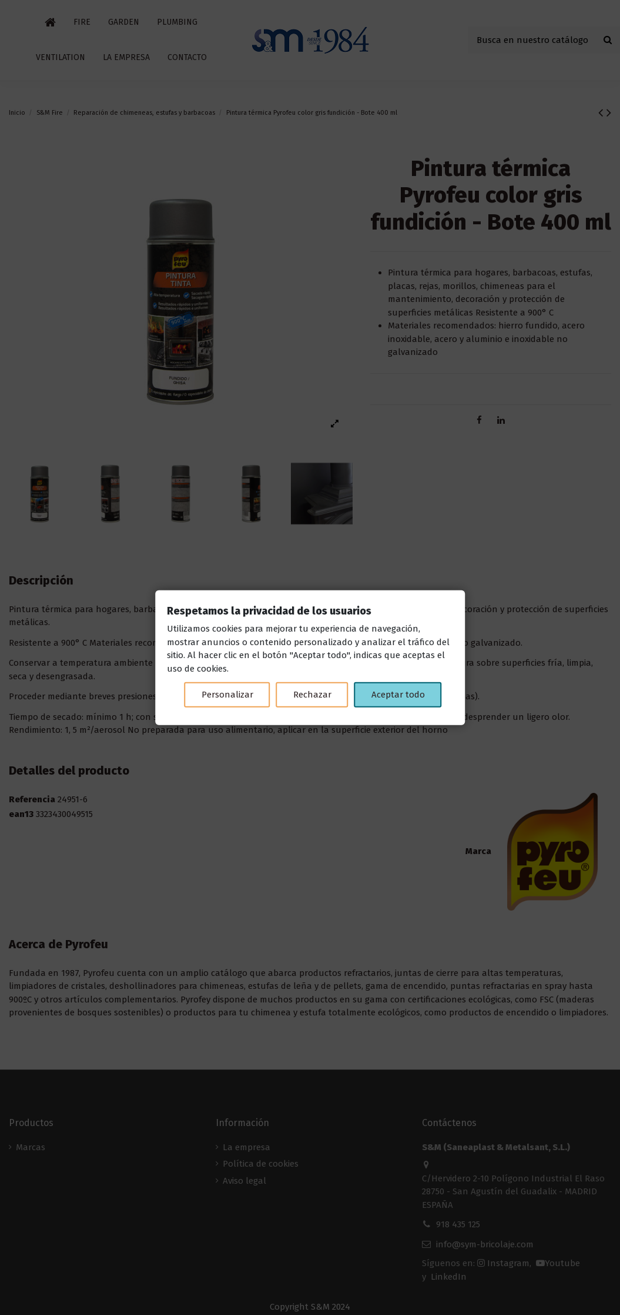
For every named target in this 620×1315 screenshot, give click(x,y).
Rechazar (312, 694)
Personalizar (227, 694)
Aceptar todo (398, 694)
